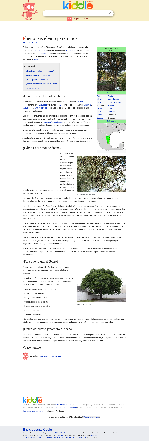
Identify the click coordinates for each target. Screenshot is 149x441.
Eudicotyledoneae (114, 102)
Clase (99, 102)
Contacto (81, 437)
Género (100, 115)
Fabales (111, 108)
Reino (99, 96)
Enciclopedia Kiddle (63, 405)
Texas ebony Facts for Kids (50, 356)
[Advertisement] (74, 27)
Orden (99, 108)
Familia (99, 112)
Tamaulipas (42, 105)
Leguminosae (39, 50)
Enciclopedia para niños (31, 42)
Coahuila (87, 105)
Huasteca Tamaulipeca (52, 122)
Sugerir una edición (91, 417)
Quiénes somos (50, 437)
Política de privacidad (67, 437)
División (100, 99)
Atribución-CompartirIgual (66, 407)
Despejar (106, 13)
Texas (59, 105)
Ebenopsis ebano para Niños (34, 411)
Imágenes (77, 19)
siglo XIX (108, 335)
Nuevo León (28, 108)
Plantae (111, 96)
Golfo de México (42, 53)
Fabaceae (111, 112)
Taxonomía (111, 93)
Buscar (110, 13)
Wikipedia (60, 435)
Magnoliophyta (113, 99)
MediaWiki (94, 435)
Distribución (112, 121)
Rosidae (111, 105)
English (85, 19)
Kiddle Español (28, 437)
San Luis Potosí (41, 108)
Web (69, 19)
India (36, 59)
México (80, 102)
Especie (100, 118)
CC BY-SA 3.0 (60, 433)
